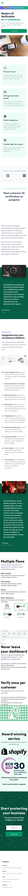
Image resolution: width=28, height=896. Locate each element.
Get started (14, 834)
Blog (3, 887)
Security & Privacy (6, 881)
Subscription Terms (14, 879)
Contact (14, 873)
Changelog (19, 873)
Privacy (7, 879)
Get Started (14, 31)
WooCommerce (10, 867)
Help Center (8, 873)
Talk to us (14, 828)
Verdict (5, 861)
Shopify (4, 867)
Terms (3, 879)
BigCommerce (18, 867)
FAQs (3, 873)
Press (6, 887)
